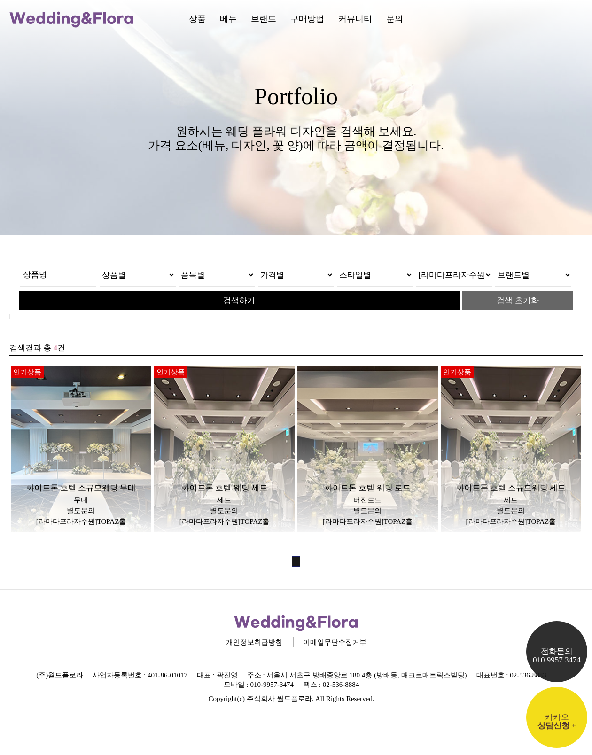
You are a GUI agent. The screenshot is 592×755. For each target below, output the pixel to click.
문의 (394, 18)
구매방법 (307, 18)
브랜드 (263, 18)
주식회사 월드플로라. (280, 698)
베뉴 (228, 18)
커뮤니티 (355, 18)
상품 (197, 18)
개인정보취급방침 (254, 642)
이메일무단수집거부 (334, 642)
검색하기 (239, 300)
